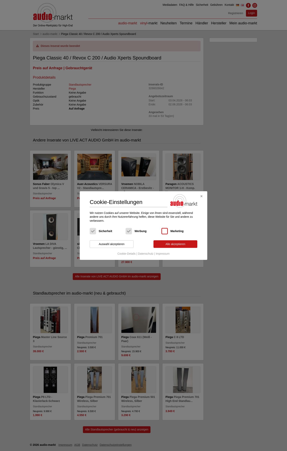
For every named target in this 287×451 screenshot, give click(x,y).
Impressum (162, 253)
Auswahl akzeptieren (111, 244)
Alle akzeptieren (175, 244)
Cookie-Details (126, 253)
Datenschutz (145, 253)
